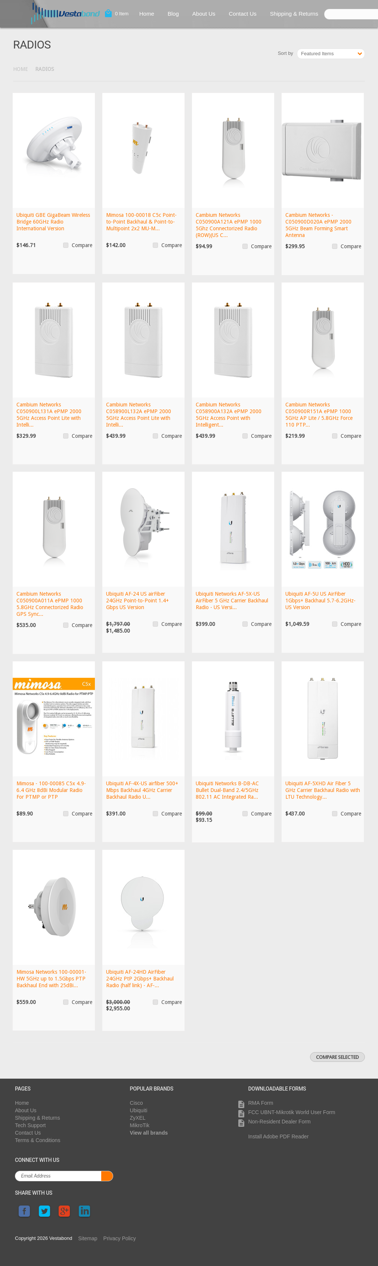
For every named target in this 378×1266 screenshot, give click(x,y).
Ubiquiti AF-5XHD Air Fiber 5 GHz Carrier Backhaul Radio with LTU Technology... (322, 790)
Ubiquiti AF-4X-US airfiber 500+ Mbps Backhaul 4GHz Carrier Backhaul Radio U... (142, 790)
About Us (204, 13)
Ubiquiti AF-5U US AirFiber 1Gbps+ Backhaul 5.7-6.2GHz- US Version (320, 600)
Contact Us (243, 13)
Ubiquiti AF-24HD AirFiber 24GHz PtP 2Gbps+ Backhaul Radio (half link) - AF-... (140, 978)
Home (146, 13)
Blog (173, 13)
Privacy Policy (119, 1238)
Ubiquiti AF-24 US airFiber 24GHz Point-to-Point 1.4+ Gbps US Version (137, 600)
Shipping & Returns (294, 13)
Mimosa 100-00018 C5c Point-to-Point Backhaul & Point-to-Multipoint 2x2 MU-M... (141, 221)
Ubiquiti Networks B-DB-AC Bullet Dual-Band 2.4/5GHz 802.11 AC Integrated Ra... (227, 790)
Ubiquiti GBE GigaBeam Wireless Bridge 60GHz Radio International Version (53, 221)
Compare (82, 245)
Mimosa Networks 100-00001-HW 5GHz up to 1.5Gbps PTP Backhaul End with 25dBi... (51, 978)
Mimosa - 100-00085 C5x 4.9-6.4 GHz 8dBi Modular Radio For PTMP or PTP (51, 790)
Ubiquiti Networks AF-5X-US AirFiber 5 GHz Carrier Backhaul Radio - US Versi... (232, 600)
